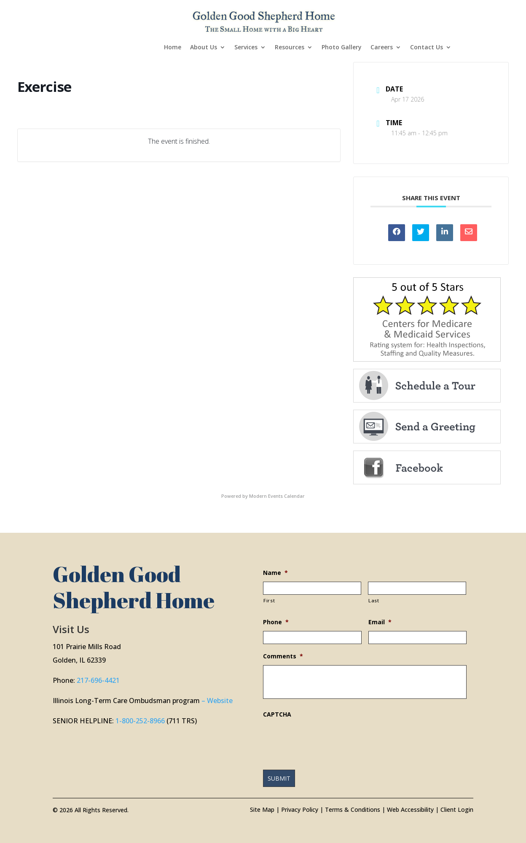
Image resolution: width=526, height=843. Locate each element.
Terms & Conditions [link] (352, 809)
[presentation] (327, 739)
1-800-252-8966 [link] (140, 720)
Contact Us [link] (426, 47)
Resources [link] (289, 47)
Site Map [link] (262, 809)
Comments (283, 656)
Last (373, 600)
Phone (276, 622)
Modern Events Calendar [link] (277, 496)
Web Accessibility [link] (410, 809)
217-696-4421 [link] (98, 680)
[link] (264, 20)
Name (275, 573)
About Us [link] (203, 47)
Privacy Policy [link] (299, 809)
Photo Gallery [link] (342, 47)
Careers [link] (381, 47)
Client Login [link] (456, 809)
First (269, 600)
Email (380, 622)
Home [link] (172, 47)
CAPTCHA (277, 714)
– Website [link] (217, 700)
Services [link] (246, 47)
